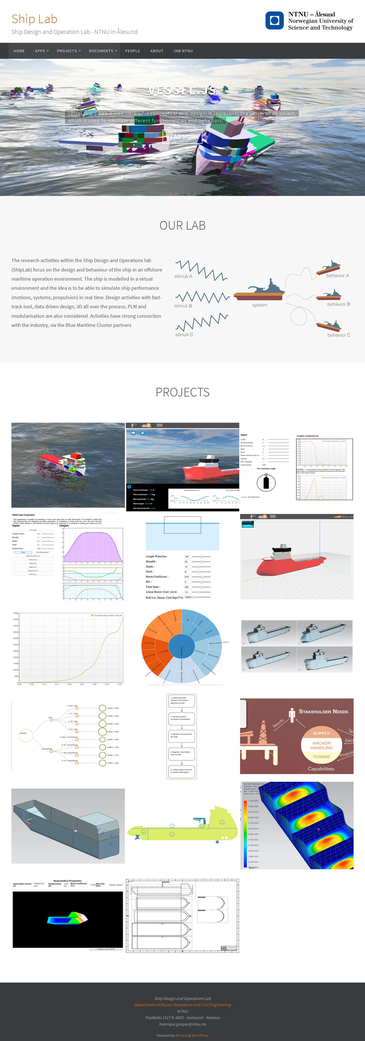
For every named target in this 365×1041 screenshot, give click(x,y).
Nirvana (181, 1035)
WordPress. (200, 1035)
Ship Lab (34, 18)
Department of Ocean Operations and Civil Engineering (182, 1004)
